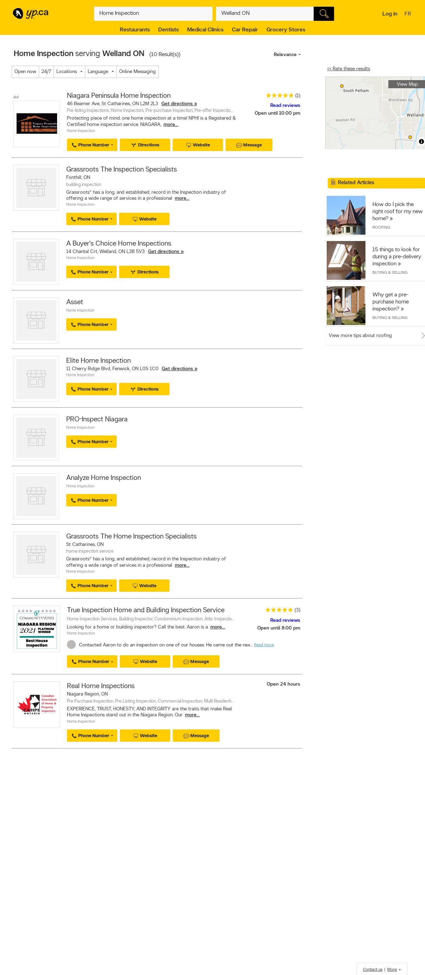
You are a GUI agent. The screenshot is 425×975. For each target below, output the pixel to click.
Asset (74, 302)
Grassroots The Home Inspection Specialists (131, 536)
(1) (297, 95)
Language (98, 71)
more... (171, 124)
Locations (66, 71)
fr (409, 14)
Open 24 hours (283, 684)
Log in (390, 14)
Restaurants (135, 30)
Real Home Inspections (101, 686)
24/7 (46, 71)
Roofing (381, 227)
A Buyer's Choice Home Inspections (118, 243)
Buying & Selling (389, 273)
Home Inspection (81, 131)
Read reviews (285, 105)
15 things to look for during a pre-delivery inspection (396, 257)
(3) (297, 610)
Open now (25, 71)
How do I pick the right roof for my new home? (397, 212)
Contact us (372, 970)
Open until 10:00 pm (277, 113)
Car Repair (245, 30)
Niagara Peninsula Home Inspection (119, 96)
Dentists (168, 30)
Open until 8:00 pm (278, 628)
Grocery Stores (285, 30)
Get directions (177, 104)
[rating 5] (278, 97)
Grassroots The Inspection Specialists (121, 169)
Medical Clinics (205, 30)
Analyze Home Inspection (103, 478)
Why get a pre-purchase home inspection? (390, 302)
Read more (264, 645)
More (392, 970)
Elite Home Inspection (98, 361)
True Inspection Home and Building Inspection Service (145, 610)
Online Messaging (137, 71)
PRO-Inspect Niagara (97, 419)
